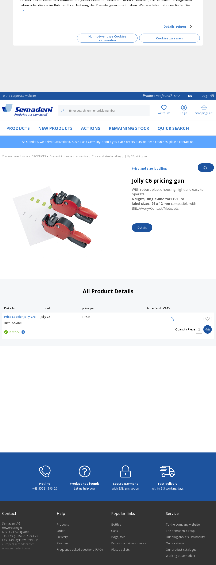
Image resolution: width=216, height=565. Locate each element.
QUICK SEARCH (173, 128)
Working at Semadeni (180, 556)
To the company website (183, 524)
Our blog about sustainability (185, 537)
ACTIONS (90, 128)
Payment (63, 543)
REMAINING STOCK (129, 128)
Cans (114, 531)
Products (63, 524)
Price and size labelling (106, 156)
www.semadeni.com (16, 548)
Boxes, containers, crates (128, 543)
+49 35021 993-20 (44, 488)
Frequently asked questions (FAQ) (80, 550)
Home (24, 156)
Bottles (116, 524)
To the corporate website (18, 96)
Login (205, 96)
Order (61, 531)
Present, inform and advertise (69, 156)
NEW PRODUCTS (55, 128)
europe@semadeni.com (18, 544)
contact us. (186, 142)
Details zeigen (174, 26)
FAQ (177, 96)
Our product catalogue (181, 550)
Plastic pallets (120, 550)
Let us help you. (84, 488)
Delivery (62, 537)
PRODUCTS (18, 128)
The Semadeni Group (180, 531)
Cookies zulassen (169, 38)
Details (142, 227)
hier (23, 10)
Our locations (175, 543)
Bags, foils (118, 537)
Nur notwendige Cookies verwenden (107, 38)
